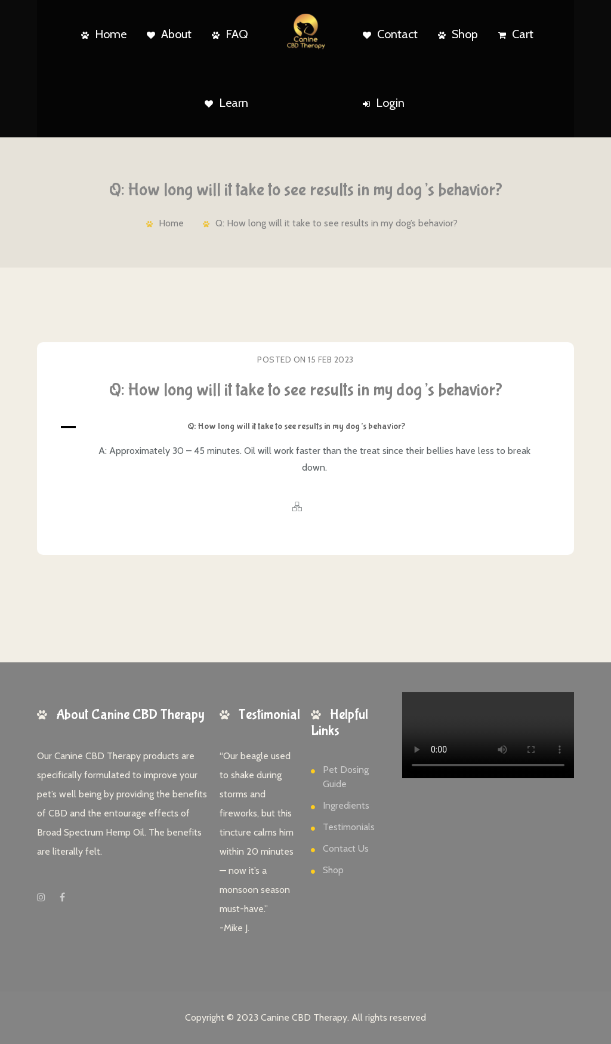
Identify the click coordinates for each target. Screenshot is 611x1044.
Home (103, 34)
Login (384, 103)
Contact (390, 34)
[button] (305, 427)
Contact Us (346, 848)
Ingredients (346, 805)
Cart (515, 34)
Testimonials (349, 827)
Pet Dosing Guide (346, 777)
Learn (226, 103)
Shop (458, 34)
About (169, 34)
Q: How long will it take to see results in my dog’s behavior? (336, 223)
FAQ (230, 34)
